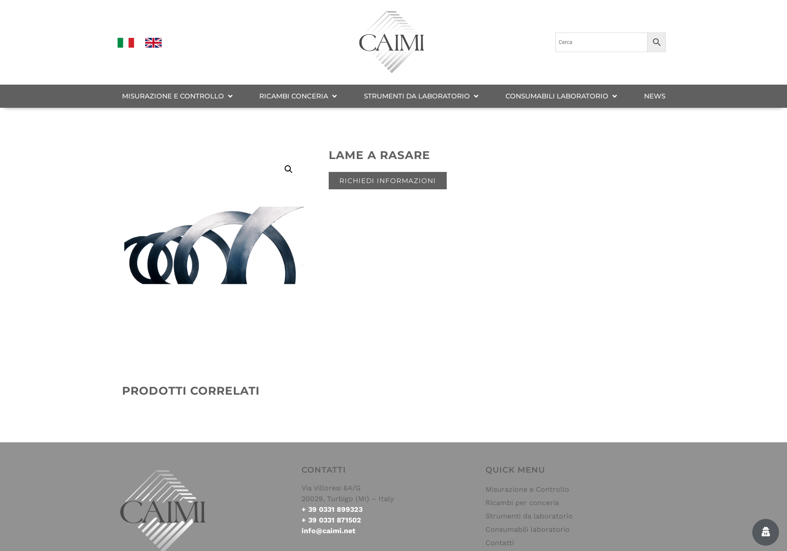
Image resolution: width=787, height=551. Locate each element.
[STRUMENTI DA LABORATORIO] (422, 96)
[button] (289, 169)
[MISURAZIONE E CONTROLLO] (178, 96)
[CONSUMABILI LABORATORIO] (562, 96)
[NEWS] (655, 96)
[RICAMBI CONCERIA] (299, 96)
